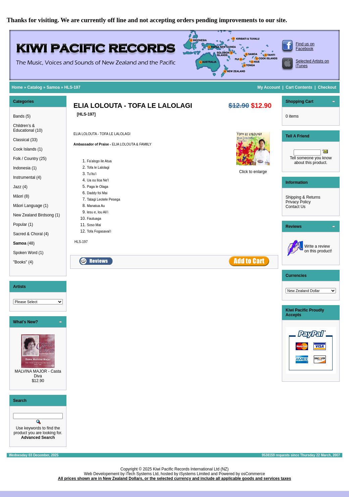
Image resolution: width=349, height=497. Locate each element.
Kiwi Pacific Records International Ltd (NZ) (191, 469)
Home (17, 87)
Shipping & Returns (303, 197)
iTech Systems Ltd (142, 473)
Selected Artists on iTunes (312, 63)
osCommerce (253, 473)
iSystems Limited (194, 473)
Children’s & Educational (24, 128)
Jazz (17, 186)
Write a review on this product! (318, 248)
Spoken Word (25, 252)
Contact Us (295, 206)
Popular (20, 224)
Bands (18, 116)
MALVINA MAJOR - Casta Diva (38, 373)
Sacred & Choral (28, 234)
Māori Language (27, 205)
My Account (268, 87)
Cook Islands (24, 149)
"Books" (20, 262)
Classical (21, 139)
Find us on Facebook (305, 46)
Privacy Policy (298, 202)
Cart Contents (299, 87)
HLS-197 (72, 87)
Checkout (327, 87)
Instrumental (24, 177)
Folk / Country (25, 158)
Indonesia (22, 168)
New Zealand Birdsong (33, 215)
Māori (18, 196)
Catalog (34, 87)
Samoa (53, 87)
